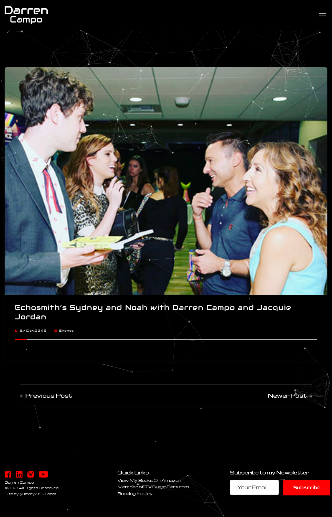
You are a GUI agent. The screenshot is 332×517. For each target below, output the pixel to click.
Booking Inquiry (134, 493)
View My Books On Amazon (149, 480)
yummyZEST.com (38, 493)
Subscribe (306, 487)
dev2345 (36, 330)
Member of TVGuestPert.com (153, 486)
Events (66, 330)
